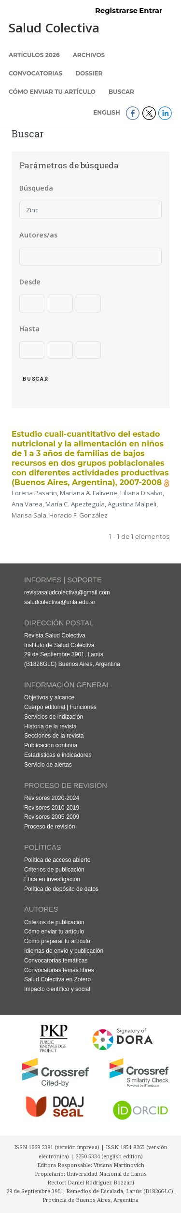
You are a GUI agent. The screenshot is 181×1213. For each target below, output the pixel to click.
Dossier (88, 73)
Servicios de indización (53, 716)
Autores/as (38, 234)
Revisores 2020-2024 (51, 798)
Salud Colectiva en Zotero (57, 979)
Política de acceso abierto (57, 860)
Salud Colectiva (54, 27)
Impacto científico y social (57, 989)
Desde (30, 281)
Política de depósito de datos (61, 889)
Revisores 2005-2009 (51, 817)
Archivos (89, 55)
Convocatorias (35, 73)
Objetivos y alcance (49, 697)
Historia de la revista (50, 726)
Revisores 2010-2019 (51, 807)
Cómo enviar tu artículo (52, 91)
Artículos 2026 (34, 55)
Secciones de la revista (54, 735)
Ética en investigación (52, 879)
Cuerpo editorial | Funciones (60, 707)
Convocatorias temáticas (55, 960)
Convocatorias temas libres (59, 970)
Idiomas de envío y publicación (63, 950)
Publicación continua (50, 745)
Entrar (150, 10)
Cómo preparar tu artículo (57, 941)
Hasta (29, 328)
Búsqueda (36, 187)
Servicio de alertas (48, 764)
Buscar (121, 91)
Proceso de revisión (49, 826)
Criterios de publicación (54, 869)
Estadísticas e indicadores (57, 755)
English (107, 112)
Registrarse (116, 10)
